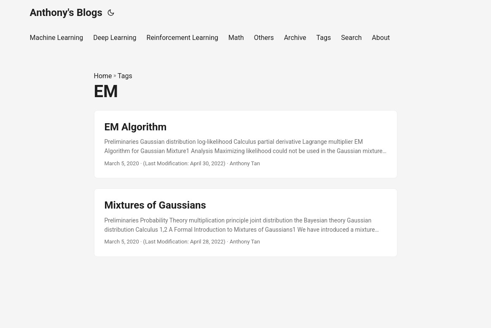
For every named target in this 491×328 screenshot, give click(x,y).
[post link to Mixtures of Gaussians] (245, 223)
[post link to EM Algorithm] (245, 144)
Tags (125, 76)
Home (103, 76)
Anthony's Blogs (66, 13)
